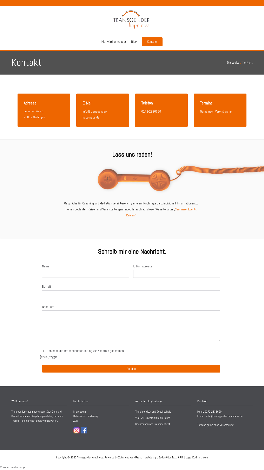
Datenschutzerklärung (85, 416)
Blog (134, 41)
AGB (75, 421)
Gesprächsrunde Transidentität (152, 424)
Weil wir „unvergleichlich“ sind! (152, 418)
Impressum (79, 411)
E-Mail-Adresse (142, 266)
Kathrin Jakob (200, 457)
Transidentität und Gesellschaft (153, 411)
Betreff (46, 286)
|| (172, 457)
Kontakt (152, 41)
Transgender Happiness (90, 457)
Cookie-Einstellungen (13, 467)
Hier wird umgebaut (113, 41)
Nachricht (48, 307)
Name (45, 266)
